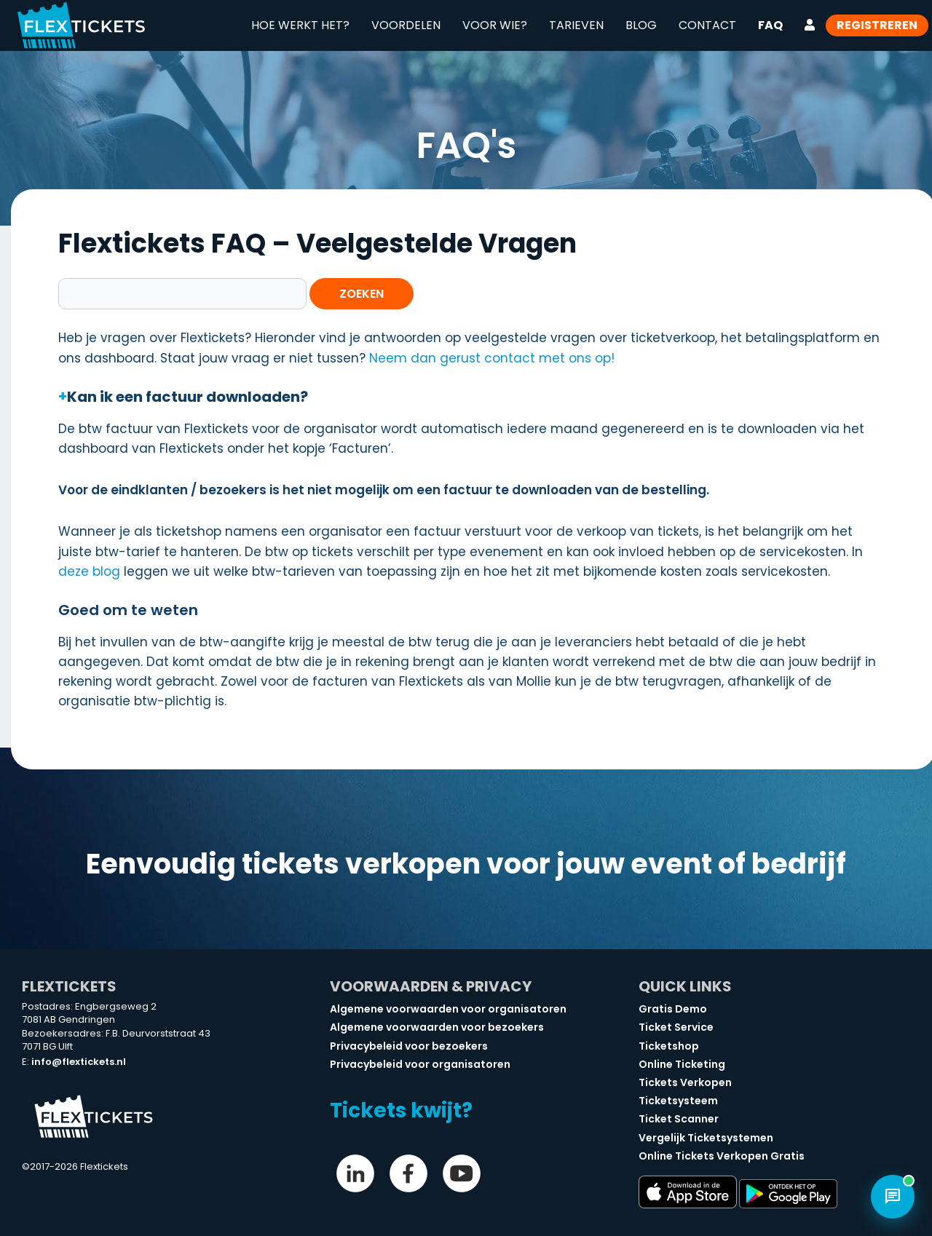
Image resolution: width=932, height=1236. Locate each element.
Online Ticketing (682, 1064)
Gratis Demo (673, 1009)
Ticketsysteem (678, 1100)
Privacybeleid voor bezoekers (409, 1046)
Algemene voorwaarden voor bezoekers (437, 1027)
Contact (707, 25)
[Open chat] (893, 1197)
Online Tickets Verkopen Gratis (722, 1156)
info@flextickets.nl (78, 1062)
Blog (641, 25)
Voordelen (406, 25)
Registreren (877, 25)
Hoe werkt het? (300, 25)
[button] (473, 397)
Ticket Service (676, 1027)
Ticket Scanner (679, 1119)
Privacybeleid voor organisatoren (420, 1064)
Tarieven (576, 25)
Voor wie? (494, 25)
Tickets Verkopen (685, 1082)
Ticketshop (669, 1046)
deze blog (89, 571)
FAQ (770, 25)
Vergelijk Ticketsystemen (706, 1137)
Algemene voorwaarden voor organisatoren (448, 1009)
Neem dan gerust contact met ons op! (492, 358)
